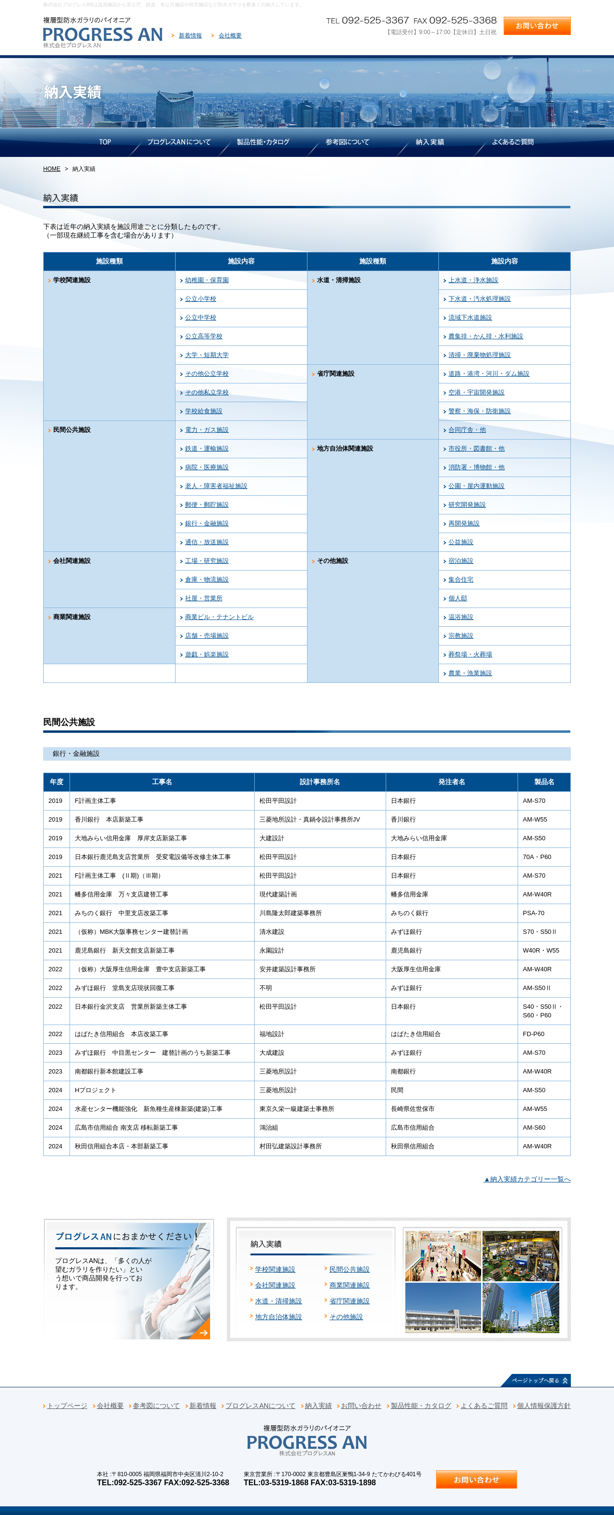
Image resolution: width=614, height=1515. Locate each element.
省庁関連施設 (350, 1301)
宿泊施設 (461, 560)
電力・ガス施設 (207, 429)
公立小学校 (200, 298)
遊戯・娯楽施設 (207, 654)
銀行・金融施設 (207, 523)
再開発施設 (464, 523)
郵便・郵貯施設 (207, 504)
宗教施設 (461, 635)
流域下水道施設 (470, 317)
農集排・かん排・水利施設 (486, 336)
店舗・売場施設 (207, 635)
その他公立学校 (207, 373)
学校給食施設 (204, 411)
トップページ (67, 1405)
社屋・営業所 (204, 598)
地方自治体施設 (278, 1317)
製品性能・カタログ (421, 1405)
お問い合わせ (361, 1405)
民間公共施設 (350, 1269)
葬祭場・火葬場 (470, 654)
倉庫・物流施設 (207, 579)
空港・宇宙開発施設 (477, 392)
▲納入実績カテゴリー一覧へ (527, 1179)
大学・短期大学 (207, 354)
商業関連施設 (350, 1285)
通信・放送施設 (207, 542)
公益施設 (461, 542)
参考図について (156, 1405)
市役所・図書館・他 (477, 448)
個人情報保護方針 (544, 1405)
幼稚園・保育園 (207, 280)
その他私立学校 (207, 392)
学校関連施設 (275, 1269)
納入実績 (318, 1405)
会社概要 (230, 35)
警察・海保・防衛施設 (480, 411)
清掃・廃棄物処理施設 (480, 354)
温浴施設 (461, 616)
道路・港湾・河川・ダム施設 (489, 373)
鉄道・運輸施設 (207, 448)
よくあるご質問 (484, 1405)
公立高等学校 (204, 336)
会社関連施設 (275, 1285)
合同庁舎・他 (467, 429)
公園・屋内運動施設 (477, 485)
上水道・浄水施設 (473, 280)
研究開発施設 (467, 504)
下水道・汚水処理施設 (480, 298)
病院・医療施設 (207, 467)
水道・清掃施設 (278, 1301)
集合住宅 (461, 579)
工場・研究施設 (207, 560)
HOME (51, 169)
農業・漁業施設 (470, 673)
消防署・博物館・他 (477, 467)
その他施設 (346, 1317)
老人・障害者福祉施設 (216, 485)
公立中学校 (200, 317)
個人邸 (458, 598)
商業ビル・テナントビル (219, 616)
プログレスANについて (260, 1405)
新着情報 (190, 35)
